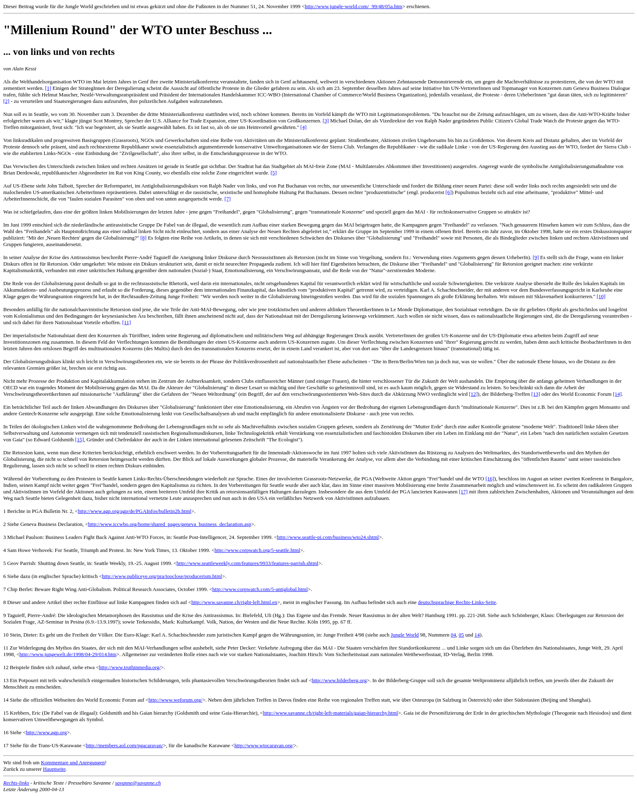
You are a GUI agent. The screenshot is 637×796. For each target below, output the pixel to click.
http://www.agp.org (46, 732)
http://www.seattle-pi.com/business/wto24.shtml (328, 537)
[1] (48, 88)
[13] (535, 394)
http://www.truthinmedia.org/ (129, 667)
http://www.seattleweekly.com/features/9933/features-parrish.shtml (247, 563)
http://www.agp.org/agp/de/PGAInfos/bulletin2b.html (134, 511)
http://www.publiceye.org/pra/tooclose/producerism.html (162, 576)
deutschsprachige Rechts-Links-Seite (457, 602)
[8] (144, 238)
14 (477, 635)
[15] (79, 439)
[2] (6, 101)
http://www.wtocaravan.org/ (264, 745)
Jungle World (405, 635)
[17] (463, 492)
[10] (601, 296)
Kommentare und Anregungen (73, 762)
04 (453, 635)
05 (461, 635)
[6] (449, 192)
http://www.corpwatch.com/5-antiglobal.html (260, 589)
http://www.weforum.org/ (176, 700)
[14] (617, 394)
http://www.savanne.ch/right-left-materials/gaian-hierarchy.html (330, 713)
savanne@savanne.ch (138, 783)
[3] (326, 121)
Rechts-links (16, 783)
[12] (473, 394)
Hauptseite (54, 769)
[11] (126, 322)
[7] (228, 199)
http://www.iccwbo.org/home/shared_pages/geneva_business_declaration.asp (169, 524)
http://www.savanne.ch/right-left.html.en (234, 602)
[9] (536, 257)
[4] (303, 127)
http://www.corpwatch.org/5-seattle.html (257, 550)
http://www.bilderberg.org (339, 680)
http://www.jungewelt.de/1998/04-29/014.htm (68, 654)
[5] (274, 173)
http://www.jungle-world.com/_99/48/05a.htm (353, 6)
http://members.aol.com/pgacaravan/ (124, 745)
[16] (489, 478)
